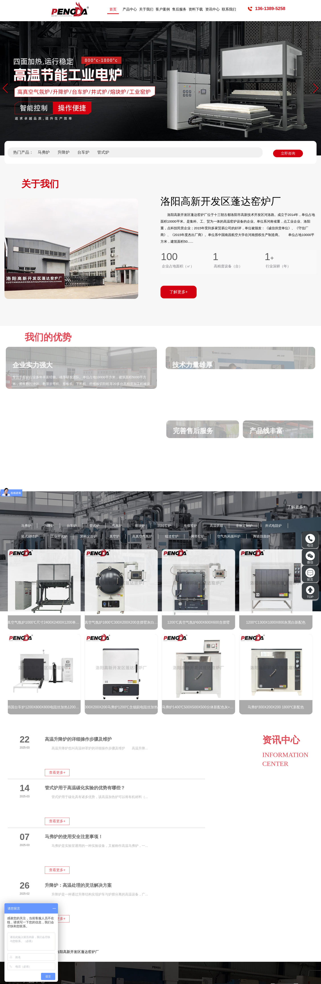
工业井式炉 (97, 537)
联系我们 (229, 9)
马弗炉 (44, 152)
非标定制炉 (266, 526)
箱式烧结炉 (64, 537)
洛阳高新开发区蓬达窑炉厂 (77, 865)
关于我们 (146, 9)
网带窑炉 (251, 537)
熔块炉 (151, 526)
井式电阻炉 (31, 537)
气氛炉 (126, 526)
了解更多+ (296, 507)
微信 (310, 557)
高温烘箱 (235, 526)
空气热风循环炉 (285, 537)
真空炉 (158, 537)
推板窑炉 (206, 526)
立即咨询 (288, 152)
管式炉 (103, 152)
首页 (113, 9)
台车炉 (83, 152)
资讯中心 (212, 9)
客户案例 (163, 9)
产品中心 (130, 9)
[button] (316, 88)
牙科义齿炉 (129, 537)
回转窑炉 (178, 526)
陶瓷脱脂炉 (31, 549)
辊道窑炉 (222, 537)
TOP (310, 591)
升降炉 (64, 152)
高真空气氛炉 (189, 537)
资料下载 (196, 9)
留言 (310, 574)
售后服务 (179, 9)
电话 (310, 540)
